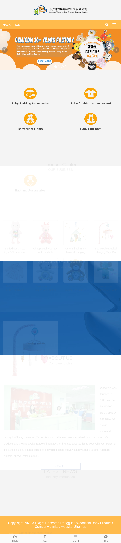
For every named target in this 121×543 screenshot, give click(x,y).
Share (15, 538)
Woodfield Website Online (35, 532)
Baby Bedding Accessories (30, 103)
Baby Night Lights (30, 128)
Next (116, 50)
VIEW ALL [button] (60, 465)
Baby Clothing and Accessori (91, 103)
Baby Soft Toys (90, 128)
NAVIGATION (11, 24)
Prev (5, 50)
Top (106, 538)
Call (45, 538)
